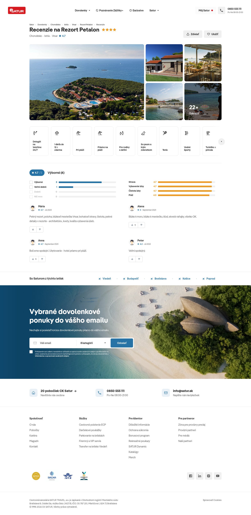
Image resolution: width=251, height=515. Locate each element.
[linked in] (199, 476)
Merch (132, 457)
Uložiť (212, 34)
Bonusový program (139, 435)
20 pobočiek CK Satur (58, 391)
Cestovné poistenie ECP (92, 424)
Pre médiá (183, 435)
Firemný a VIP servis (90, 441)
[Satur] (16, 10)
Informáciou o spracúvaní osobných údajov (52, 356)
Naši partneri (185, 441)
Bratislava (158, 278)
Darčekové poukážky (90, 430)
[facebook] (190, 476)
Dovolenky (82, 10)
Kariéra (33, 435)
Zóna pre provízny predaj (191, 424)
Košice (184, 278)
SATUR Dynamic (137, 446)
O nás (32, 424)
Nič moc (38, 196)
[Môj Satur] (205, 10)
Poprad (208, 278)
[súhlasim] (32, 229)
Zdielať (193, 34)
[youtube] (218, 476)
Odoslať (121, 343)
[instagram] (208, 476)
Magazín (34, 441)
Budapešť (130, 278)
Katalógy (133, 451)
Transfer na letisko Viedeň (93, 446)
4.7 (62, 35)
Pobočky (34, 430)
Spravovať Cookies (212, 500)
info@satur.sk (183, 391)
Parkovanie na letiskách (92, 435)
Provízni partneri (187, 430)
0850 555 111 (116, 391)
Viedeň (105, 278)
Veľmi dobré (40, 187)
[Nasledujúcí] (222, 141)
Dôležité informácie (139, 424)
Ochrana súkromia (138, 430)
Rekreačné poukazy (139, 441)
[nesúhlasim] (39, 229)
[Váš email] (53, 342)
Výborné (38, 182)
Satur (154, 10)
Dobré (37, 191)
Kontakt (33, 446)
